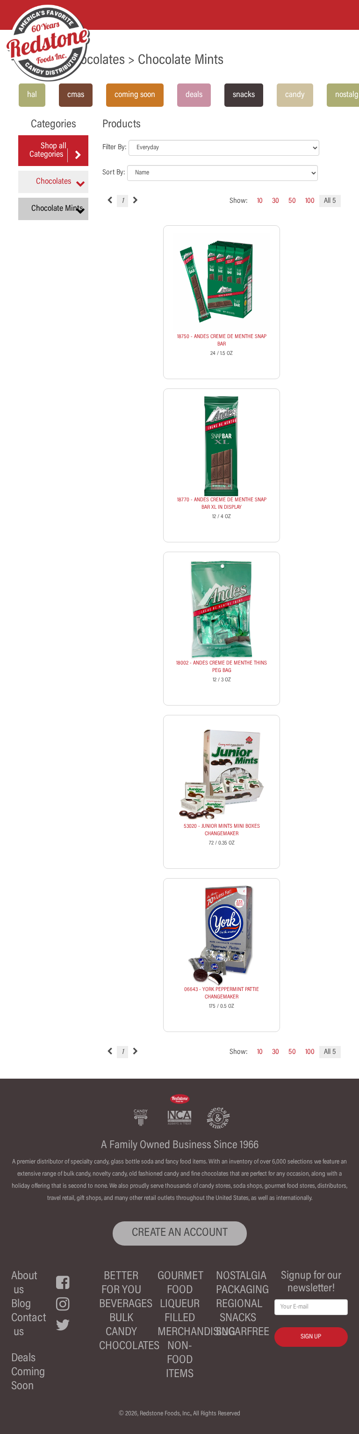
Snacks (238, 1318)
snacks (244, 95)
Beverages (125, 1304)
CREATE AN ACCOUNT (180, 1233)
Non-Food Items (180, 1360)
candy (295, 95)
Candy (121, 1332)
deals (194, 95)
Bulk (121, 1318)
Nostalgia (241, 1276)
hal (32, 95)
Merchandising (196, 1332)
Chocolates (129, 1346)
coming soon (135, 95)
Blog (21, 1304)
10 (260, 201)
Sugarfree (242, 1332)
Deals (23, 1359)
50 (292, 201)
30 (275, 201)
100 (310, 201)
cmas (75, 95)
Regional (239, 1304)
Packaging (242, 1290)
